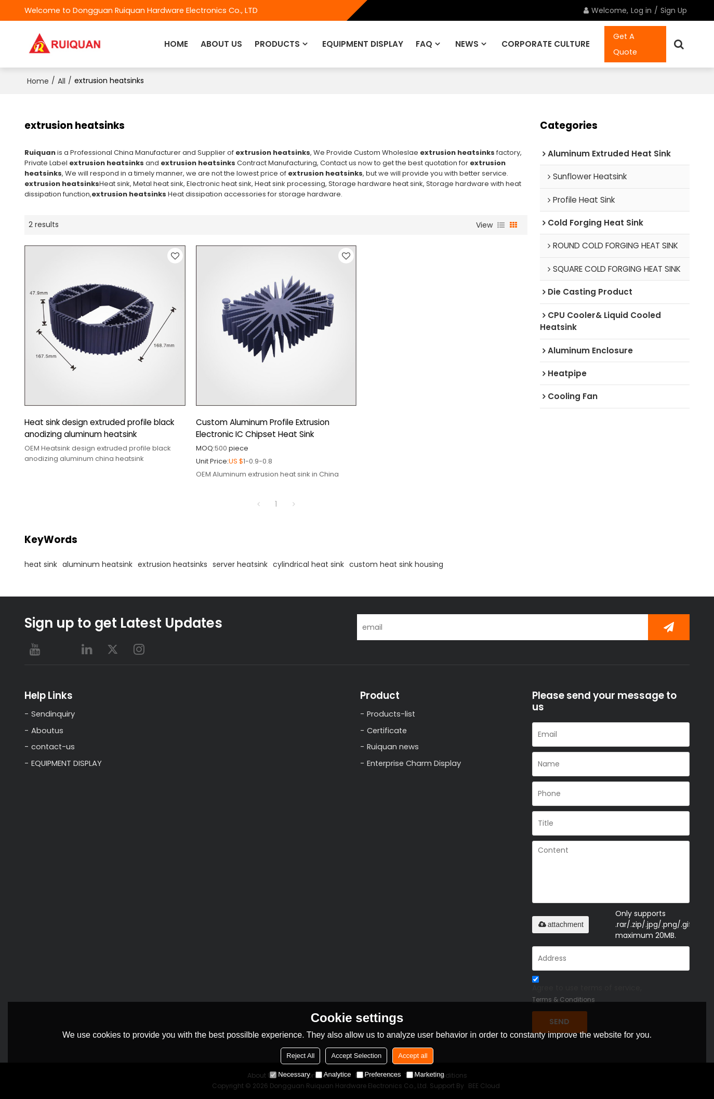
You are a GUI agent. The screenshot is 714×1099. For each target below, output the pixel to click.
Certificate (387, 730)
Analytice (333, 1074)
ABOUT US (221, 43)
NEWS (467, 43)
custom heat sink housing (396, 564)
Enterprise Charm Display (414, 763)
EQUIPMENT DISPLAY (362, 43)
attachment (560, 924)
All (61, 81)
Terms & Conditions (563, 999)
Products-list (391, 714)
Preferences (378, 1074)
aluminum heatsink (97, 564)
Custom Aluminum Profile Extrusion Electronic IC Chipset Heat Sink (262, 428)
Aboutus (47, 730)
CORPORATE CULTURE (545, 43)
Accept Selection (356, 1056)
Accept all (412, 1056)
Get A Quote (625, 44)
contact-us (53, 747)
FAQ (424, 43)
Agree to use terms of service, (587, 991)
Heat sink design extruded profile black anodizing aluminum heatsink (99, 428)
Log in (641, 10)
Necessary (290, 1074)
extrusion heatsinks (172, 564)
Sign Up (673, 10)
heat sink (40, 564)
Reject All (300, 1056)
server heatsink (240, 564)
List (501, 225)
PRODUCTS (277, 43)
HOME (176, 43)
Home (38, 81)
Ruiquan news (393, 747)
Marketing (425, 1074)
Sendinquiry (53, 714)
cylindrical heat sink (308, 564)
